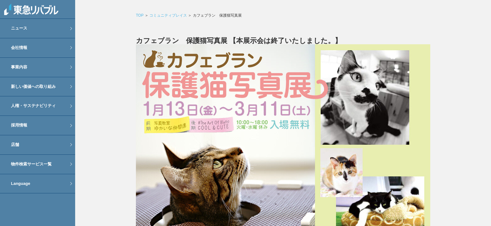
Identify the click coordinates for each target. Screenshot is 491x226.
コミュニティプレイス (168, 15)
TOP (139, 15)
